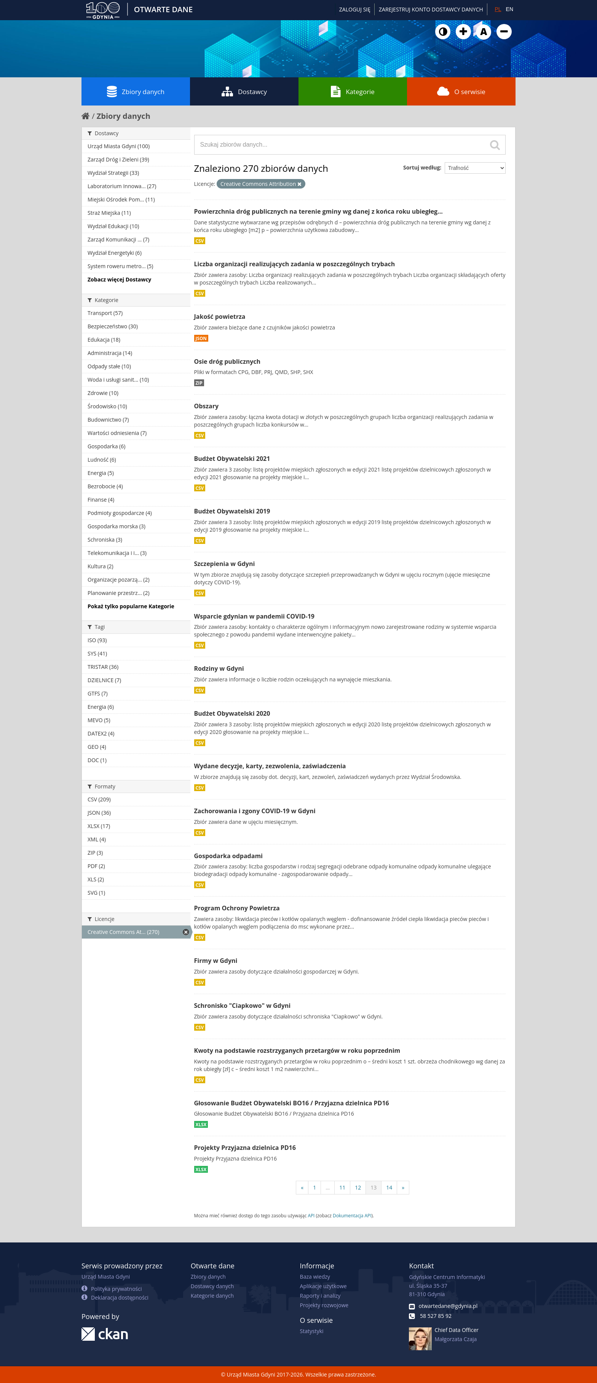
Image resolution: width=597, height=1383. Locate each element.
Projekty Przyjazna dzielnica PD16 (245, 1147)
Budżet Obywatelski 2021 (232, 458)
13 (373, 1187)
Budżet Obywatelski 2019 (232, 511)
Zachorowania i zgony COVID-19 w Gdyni (255, 811)
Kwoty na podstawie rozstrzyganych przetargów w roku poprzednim (297, 1050)
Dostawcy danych (212, 1286)
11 (342, 1187)
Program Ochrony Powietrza (237, 908)
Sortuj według (421, 167)
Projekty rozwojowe (324, 1305)
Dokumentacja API (352, 1215)
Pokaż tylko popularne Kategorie (131, 606)
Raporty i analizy (320, 1295)
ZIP (199, 383)
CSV (200, 241)
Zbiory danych (135, 91)
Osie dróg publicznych (227, 361)
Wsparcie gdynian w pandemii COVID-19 (254, 616)
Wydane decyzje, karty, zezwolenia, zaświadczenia (270, 766)
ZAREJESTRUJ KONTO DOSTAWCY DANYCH (431, 9)
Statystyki (312, 1331)
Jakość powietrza (220, 316)
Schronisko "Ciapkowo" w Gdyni (242, 1005)
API (311, 1215)
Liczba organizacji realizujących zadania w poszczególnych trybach (294, 264)
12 (358, 1187)
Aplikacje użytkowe (323, 1286)
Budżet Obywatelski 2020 (232, 713)
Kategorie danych (212, 1295)
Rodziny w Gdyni (219, 668)
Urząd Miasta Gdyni (105, 1276)
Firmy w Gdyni (216, 960)
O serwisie (461, 91)
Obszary (206, 406)
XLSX (201, 1124)
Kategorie (353, 91)
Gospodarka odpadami (228, 856)
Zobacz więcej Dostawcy (119, 279)
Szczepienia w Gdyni (224, 564)
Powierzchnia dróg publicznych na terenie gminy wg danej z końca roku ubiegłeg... (318, 211)
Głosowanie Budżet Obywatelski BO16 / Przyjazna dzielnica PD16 (291, 1103)
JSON (201, 338)
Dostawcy (244, 91)
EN (509, 9)
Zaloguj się (354, 9)
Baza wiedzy (315, 1276)
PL (498, 9)
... (328, 1187)
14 (389, 1187)
